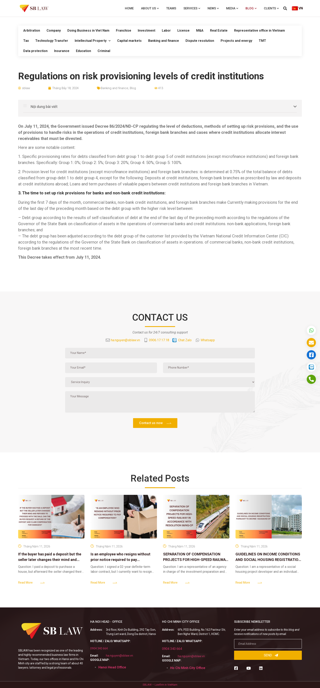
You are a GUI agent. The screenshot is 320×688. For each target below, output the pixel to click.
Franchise (123, 30)
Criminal (104, 51)
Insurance (61, 51)
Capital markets (129, 41)
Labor (166, 30)
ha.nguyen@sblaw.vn (119, 655)
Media (232, 8)
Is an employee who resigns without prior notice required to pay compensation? (120, 559)
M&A (199, 30)
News (213, 8)
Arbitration (31, 30)
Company (54, 30)
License (183, 30)
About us (150, 8)
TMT (262, 41)
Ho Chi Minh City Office (187, 668)
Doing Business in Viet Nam (88, 30)
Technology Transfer (51, 41)
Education (83, 51)
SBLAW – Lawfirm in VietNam (160, 684)
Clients (271, 8)
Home (129, 8)
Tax (26, 41)
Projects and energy (236, 41)
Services (191, 8)
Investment (146, 30)
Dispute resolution (200, 41)
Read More (25, 582)
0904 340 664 (99, 648)
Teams (171, 8)
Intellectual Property (93, 41)
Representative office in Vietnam (259, 30)
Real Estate (219, 30)
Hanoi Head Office (112, 667)
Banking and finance (163, 41)
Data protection (35, 51)
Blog (251, 8)
